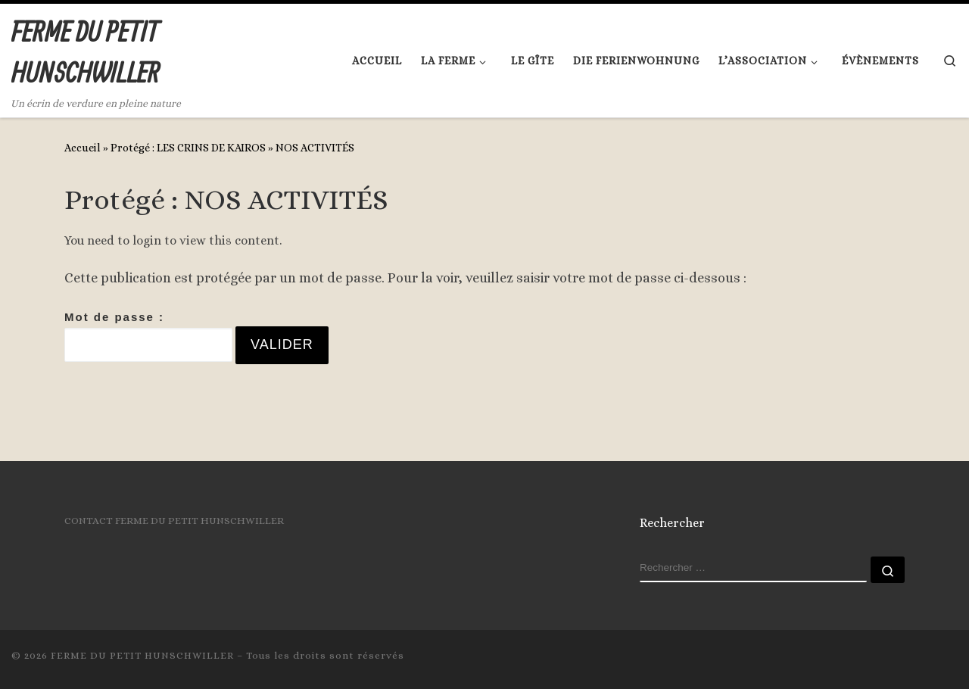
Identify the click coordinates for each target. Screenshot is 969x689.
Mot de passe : (148, 336)
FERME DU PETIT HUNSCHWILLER (142, 655)
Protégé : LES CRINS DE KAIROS (188, 148)
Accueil (82, 148)
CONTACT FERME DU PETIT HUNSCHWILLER (174, 520)
